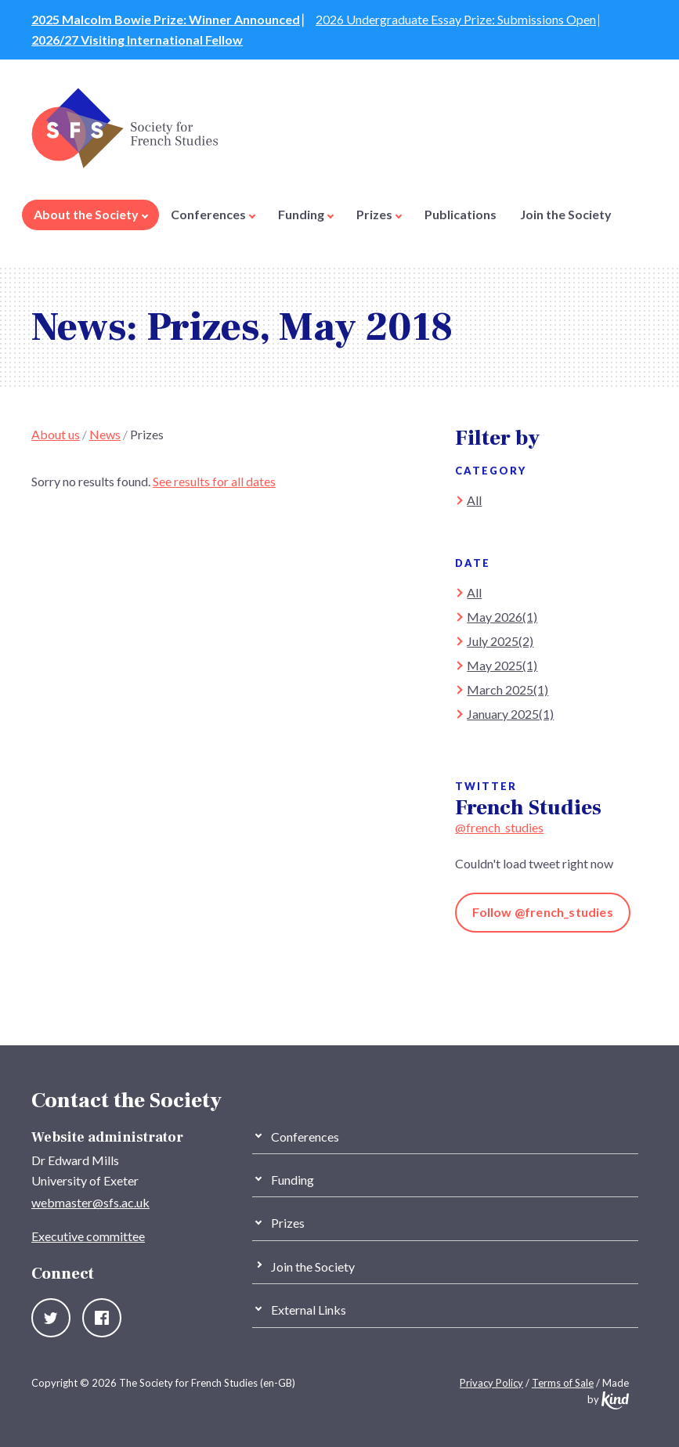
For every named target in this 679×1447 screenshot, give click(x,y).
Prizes (379, 214)
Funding (306, 214)
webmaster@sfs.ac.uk (90, 1202)
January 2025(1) (510, 713)
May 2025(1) (502, 665)
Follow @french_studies (542, 911)
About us (55, 434)
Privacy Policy (491, 1383)
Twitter (50, 1317)
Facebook (101, 1317)
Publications (460, 214)
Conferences (213, 214)
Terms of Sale (563, 1383)
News (105, 434)
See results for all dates (214, 481)
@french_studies (499, 827)
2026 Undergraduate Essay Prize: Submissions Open (456, 19)
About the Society (91, 214)
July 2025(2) (500, 640)
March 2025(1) (507, 689)
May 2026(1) (502, 616)
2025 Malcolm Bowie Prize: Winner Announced (165, 19)
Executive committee (88, 1236)
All (474, 500)
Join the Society (566, 214)
